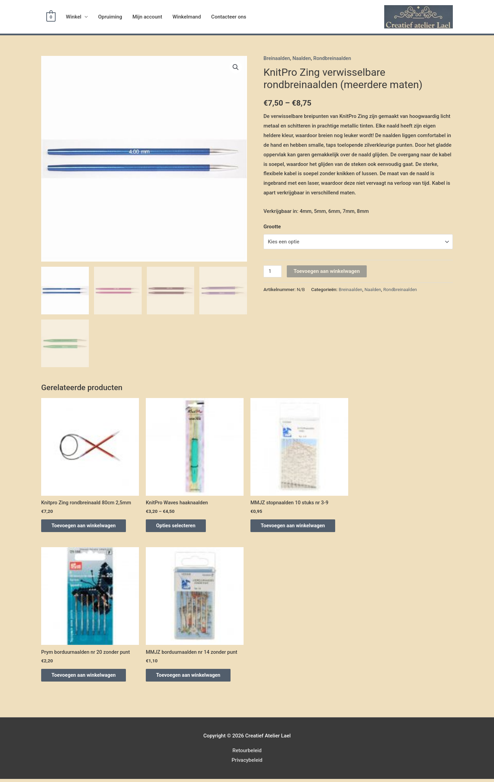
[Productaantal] (272, 272)
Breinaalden (277, 58)
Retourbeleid (246, 753)
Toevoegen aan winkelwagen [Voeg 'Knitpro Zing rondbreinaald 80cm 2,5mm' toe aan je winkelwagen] (88, 526)
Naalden (302, 58)
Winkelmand (187, 17)
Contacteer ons (228, 17)
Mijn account (147, 17)
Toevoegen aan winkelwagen (327, 271)
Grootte (272, 227)
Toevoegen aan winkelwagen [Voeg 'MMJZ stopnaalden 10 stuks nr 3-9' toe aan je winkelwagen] (297, 526)
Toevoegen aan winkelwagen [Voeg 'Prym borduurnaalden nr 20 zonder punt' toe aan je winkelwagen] (88, 677)
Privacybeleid (247, 763)
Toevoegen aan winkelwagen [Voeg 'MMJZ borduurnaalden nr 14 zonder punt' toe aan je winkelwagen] (193, 677)
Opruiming (110, 17)
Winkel (73, 17)
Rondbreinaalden (334, 58)
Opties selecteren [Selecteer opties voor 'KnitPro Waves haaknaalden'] (180, 526)
